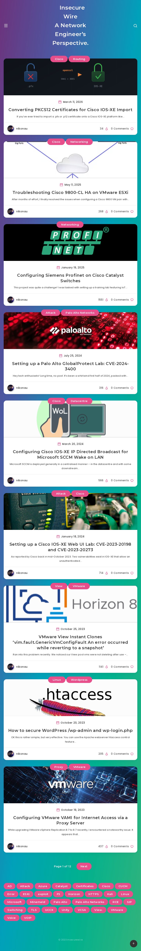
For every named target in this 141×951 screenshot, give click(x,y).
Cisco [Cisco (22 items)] (106, 886)
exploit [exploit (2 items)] (43, 894)
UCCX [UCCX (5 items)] (49, 910)
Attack (50, 312)
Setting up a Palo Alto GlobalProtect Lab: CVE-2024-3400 (70, 366)
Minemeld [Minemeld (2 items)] (37, 902)
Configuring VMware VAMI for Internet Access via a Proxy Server (70, 820)
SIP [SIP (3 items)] (129, 902)
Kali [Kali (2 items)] (110, 894)
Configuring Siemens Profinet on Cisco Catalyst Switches (70, 278)
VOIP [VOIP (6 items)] (28, 918)
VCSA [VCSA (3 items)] (82, 910)
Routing (79, 59)
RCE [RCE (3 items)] (116, 902)
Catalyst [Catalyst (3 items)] (61, 886)
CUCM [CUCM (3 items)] (123, 886)
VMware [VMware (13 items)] (117, 910)
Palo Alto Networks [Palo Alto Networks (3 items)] (90, 902)
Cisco (59, 59)
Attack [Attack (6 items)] (25, 886)
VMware (79, 586)
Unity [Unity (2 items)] (65, 910)
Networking (79, 142)
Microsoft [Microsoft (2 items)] (14, 902)
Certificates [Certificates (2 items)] (85, 886)
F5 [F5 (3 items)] (58, 894)
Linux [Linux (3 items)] (125, 894)
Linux (57, 679)
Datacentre (79, 401)
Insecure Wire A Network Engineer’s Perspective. (70, 25)
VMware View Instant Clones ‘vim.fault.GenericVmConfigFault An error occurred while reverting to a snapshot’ (70, 642)
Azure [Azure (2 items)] (42, 886)
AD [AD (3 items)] (9, 886)
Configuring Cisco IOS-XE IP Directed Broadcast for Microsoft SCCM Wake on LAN (70, 454)
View (59, 586)
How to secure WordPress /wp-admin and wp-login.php (70, 730)
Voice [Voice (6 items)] (11, 918)
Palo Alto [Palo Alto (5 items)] (60, 902)
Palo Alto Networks (80, 312)
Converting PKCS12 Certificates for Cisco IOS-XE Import (70, 109)
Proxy (58, 767)
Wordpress (79, 679)
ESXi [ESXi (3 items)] (26, 894)
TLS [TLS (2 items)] (34, 910)
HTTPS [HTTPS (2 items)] (93, 894)
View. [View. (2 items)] (98, 910)
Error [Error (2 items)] (11, 894)
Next (84, 866)
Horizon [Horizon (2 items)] (74, 894)
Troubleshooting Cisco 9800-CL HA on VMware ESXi (70, 192)
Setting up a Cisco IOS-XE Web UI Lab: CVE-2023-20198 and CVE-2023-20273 (70, 547)
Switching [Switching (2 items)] (15, 910)
